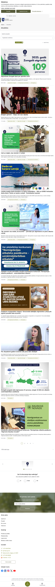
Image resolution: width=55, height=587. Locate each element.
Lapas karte (4, 538)
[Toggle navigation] (27, 583)
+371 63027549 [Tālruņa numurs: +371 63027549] (7, 548)
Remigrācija (33, 82)
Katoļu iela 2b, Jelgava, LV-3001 (10, 553)
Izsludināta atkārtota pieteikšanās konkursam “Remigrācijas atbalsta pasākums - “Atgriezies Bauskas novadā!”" (26, 431)
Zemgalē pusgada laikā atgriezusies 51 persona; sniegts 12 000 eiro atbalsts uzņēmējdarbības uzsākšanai (25, 391)
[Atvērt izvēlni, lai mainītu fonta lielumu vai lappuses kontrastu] (42, 584)
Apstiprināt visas (23, 11)
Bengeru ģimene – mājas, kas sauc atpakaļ (14, 115)
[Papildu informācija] (9, 557)
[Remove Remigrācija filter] (22, 42)
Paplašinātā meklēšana (7, 37)
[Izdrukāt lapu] (27, 449)
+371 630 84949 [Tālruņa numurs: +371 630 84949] (7, 555)
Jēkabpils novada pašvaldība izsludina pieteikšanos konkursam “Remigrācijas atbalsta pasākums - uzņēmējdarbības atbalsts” (25, 272)
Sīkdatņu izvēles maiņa (6, 540)
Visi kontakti (8, 562)
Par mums (3, 523)
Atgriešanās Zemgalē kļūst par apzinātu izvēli (15, 76)
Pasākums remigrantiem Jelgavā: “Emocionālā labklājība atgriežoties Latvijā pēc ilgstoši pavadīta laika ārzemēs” (26, 312)
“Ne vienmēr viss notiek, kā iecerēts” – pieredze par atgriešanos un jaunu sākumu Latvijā (27, 232)
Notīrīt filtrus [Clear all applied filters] (46, 42)
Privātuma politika (5, 533)
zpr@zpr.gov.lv (6, 550)
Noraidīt (8, 11)
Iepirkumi (3, 518)
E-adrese (5, 557)
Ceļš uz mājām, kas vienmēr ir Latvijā (13, 153)
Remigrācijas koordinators (23, 82)
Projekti (3, 521)
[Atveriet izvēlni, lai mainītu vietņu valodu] (12, 584)
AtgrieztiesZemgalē (21, 358)
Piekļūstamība (4, 536)
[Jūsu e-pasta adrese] (27, 503)
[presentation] (12, 487)
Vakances (3, 525)
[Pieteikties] (27, 508)
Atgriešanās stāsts (11, 121)
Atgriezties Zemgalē (12, 82)
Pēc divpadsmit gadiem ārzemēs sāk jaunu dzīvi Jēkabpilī (19, 352)
